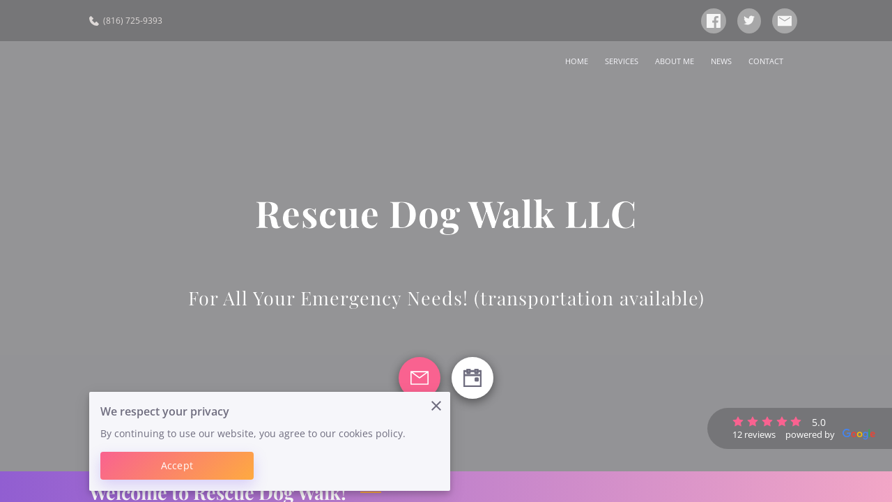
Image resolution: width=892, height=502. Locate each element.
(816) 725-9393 (125, 20)
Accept (177, 465)
